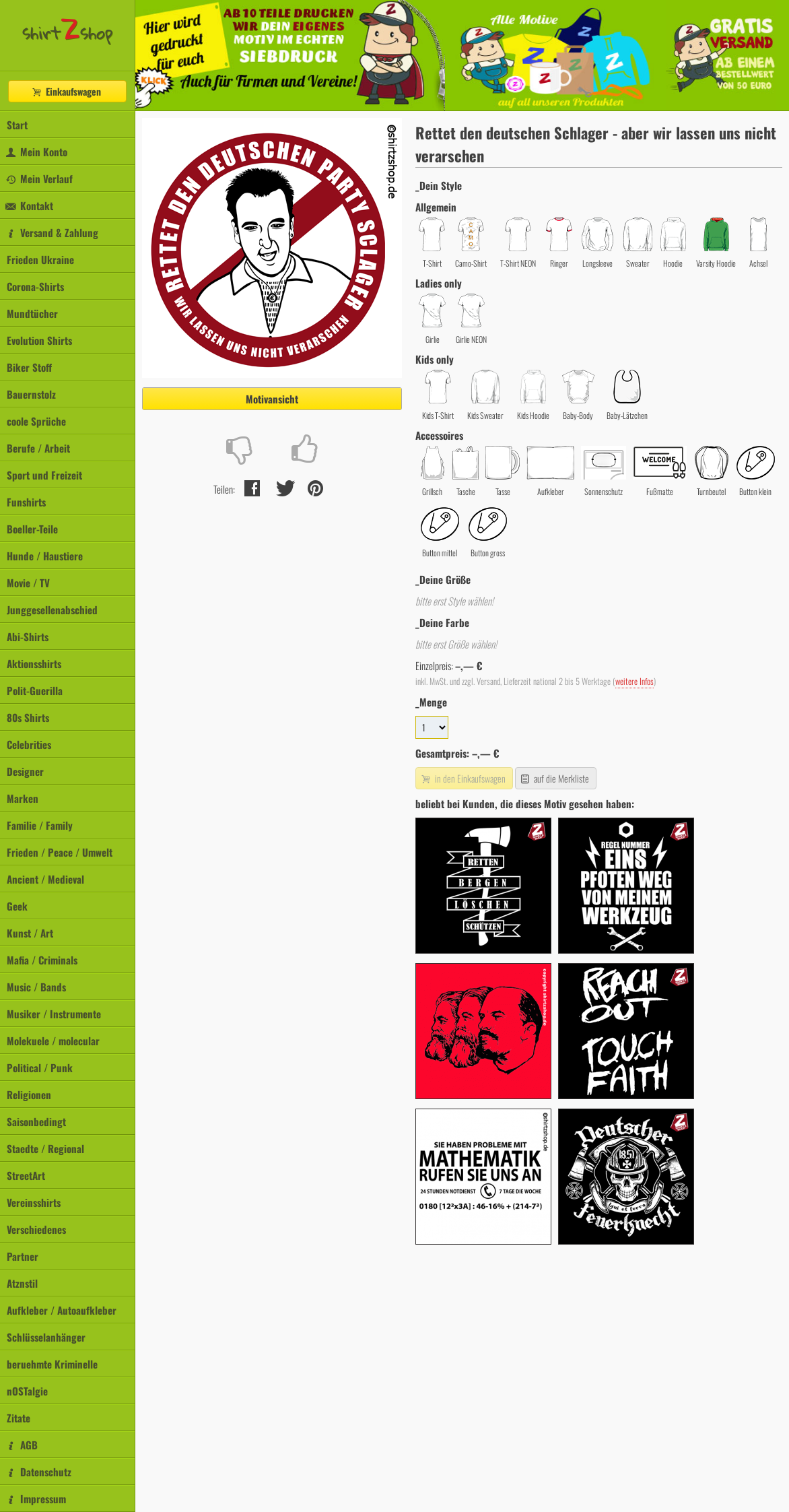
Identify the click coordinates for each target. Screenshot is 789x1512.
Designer (25, 771)
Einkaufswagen (66, 91)
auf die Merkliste (554, 778)
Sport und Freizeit (44, 474)
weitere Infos (634, 681)
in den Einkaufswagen (462, 778)
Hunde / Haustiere (45, 555)
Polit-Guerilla (35, 690)
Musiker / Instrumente (54, 1013)
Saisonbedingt (36, 1121)
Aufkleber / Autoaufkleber (61, 1310)
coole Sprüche (36, 421)
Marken (22, 798)
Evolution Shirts (39, 340)
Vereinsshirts (34, 1202)
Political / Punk (40, 1067)
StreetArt (26, 1175)
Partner (22, 1256)
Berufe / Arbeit (38, 447)
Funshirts (26, 501)
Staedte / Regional (45, 1148)
